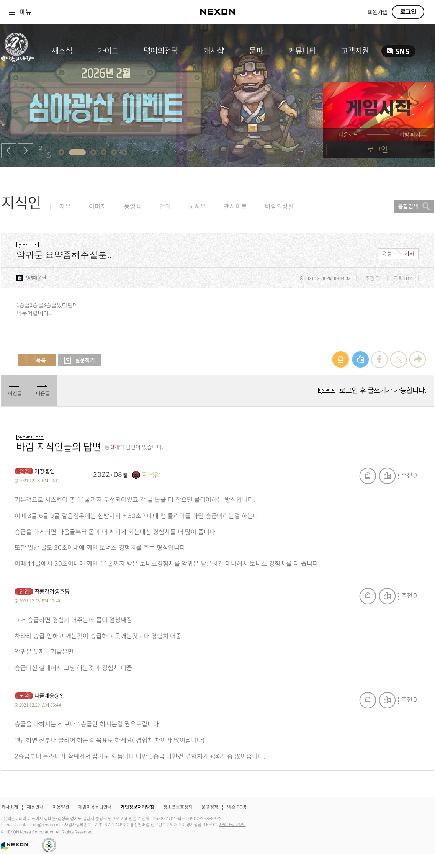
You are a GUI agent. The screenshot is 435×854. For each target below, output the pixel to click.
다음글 (43, 393)
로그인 (408, 11)
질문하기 (79, 360)
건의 (165, 206)
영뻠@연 (36, 278)
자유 (65, 206)
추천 (387, 476)
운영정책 (209, 807)
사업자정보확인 (232, 825)
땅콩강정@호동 (52, 591)
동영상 (132, 206)
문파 (256, 51)
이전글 (15, 393)
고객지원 (355, 51)
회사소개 (9, 807)
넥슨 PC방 (237, 807)
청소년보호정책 (178, 807)
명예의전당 (161, 51)
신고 (367, 476)
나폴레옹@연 (49, 696)
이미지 (97, 206)
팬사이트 (235, 206)
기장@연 (44, 471)
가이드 (108, 51)
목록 (37, 360)
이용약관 (60, 807)
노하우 (197, 206)
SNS (398, 51)
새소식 (62, 51)
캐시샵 (213, 51)
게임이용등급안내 (95, 807)
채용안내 (35, 807)
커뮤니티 (302, 51)
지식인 (21, 203)
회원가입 (378, 12)
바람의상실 (279, 206)
